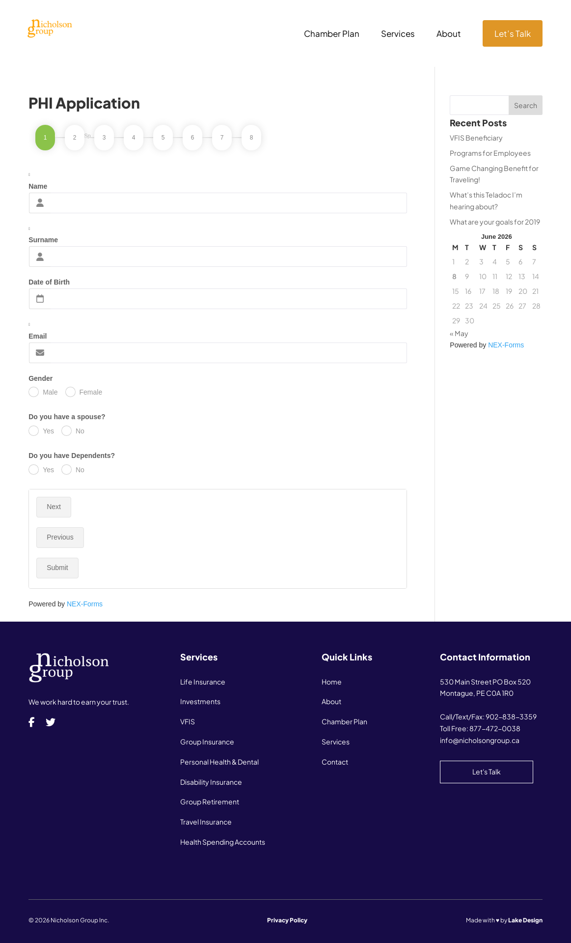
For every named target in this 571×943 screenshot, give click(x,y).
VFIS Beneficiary (476, 137)
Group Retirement (209, 801)
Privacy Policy (287, 920)
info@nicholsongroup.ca (479, 740)
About (448, 34)
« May (459, 333)
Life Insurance (202, 681)
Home (332, 681)
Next (54, 507)
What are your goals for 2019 (495, 221)
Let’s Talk (512, 33)
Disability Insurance (211, 781)
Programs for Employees (490, 152)
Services (398, 34)
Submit (57, 568)
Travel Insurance (206, 821)
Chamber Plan (331, 34)
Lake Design (525, 920)
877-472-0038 (494, 728)
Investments (200, 701)
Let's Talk (486, 771)
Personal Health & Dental (219, 761)
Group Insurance (207, 741)
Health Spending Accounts (222, 841)
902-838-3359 (511, 716)
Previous (60, 537)
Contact (335, 761)
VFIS (187, 721)
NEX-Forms (85, 604)
